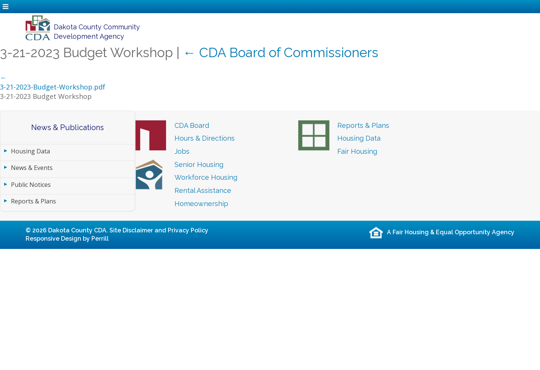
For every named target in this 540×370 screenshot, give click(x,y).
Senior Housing (198, 164)
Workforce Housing (205, 177)
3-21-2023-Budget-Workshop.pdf (52, 86)
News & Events (32, 168)
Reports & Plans (33, 201)
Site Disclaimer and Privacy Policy (158, 230)
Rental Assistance (202, 190)
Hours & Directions (204, 138)
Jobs (182, 151)
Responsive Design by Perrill (67, 238)
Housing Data (30, 151)
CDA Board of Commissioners (280, 52)
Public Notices (31, 184)
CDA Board (191, 125)
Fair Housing (357, 151)
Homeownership (201, 204)
